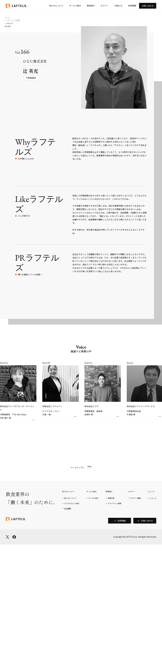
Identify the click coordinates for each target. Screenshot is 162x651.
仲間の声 (111, 498)
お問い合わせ (148, 5)
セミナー (105, 5)
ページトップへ (78, 467)
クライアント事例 (114, 503)
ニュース (153, 498)
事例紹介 (91, 5)
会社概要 (67, 508)
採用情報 (132, 5)
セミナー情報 (135, 498)
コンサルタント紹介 (72, 503)
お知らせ (118, 5)
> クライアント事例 (12, 20)
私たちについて (56, 5)
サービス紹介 (75, 5)
